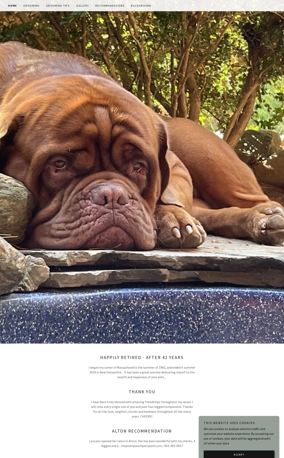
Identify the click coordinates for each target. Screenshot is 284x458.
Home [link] (12, 5)
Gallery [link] (82, 5)
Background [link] (141, 5)
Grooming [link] (31, 5)
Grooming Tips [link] (58, 5)
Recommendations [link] (110, 5)
